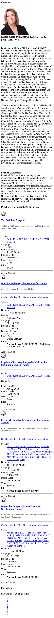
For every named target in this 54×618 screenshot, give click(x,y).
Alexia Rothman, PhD (29, 543)
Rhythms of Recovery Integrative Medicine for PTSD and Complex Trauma (24, 363)
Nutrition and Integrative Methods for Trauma (24, 283)
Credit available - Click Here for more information (24, 297)
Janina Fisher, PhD (15, 532)
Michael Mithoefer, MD (29, 449)
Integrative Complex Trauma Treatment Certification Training (21, 507)
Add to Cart (8, 273)
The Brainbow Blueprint (13, 220)
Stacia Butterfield (32, 457)
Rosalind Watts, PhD (22, 454)
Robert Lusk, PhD (32, 538)
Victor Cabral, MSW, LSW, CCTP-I (27, 450)
